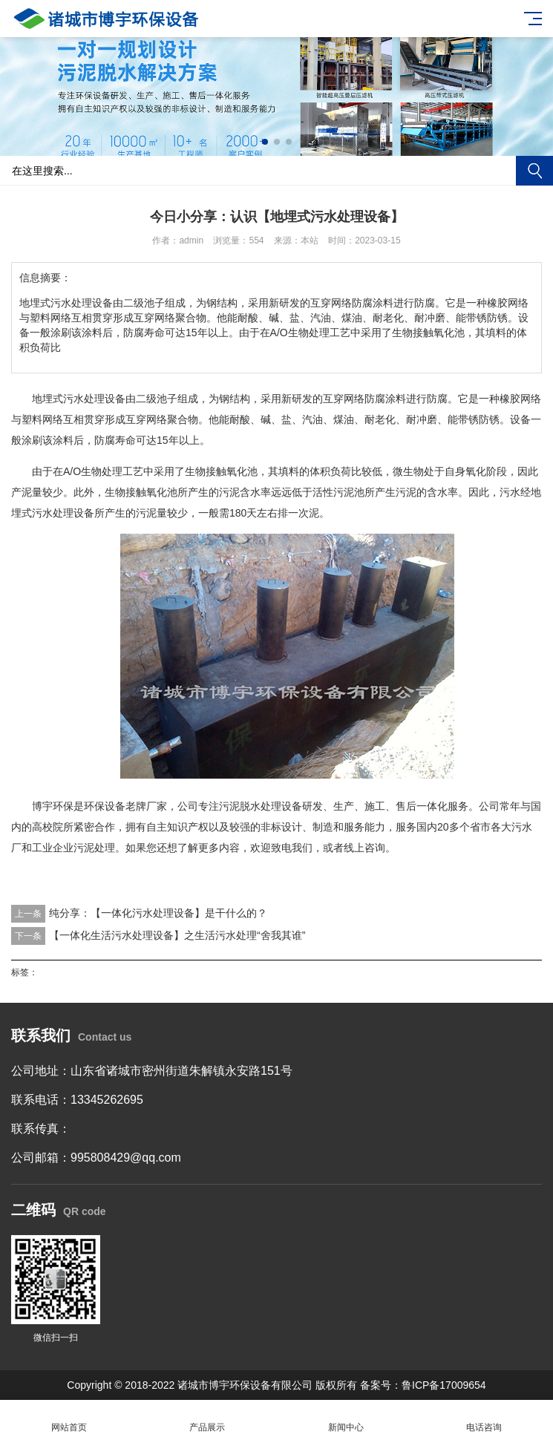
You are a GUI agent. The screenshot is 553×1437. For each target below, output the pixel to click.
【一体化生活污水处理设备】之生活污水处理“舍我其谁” (177, 935)
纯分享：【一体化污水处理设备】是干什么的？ (158, 913)
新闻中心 (346, 1419)
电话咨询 (484, 1419)
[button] (265, 142)
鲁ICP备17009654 (444, 1385)
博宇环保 (52, 806)
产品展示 (207, 1419)
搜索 (534, 171)
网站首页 (69, 1419)
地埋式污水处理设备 (78, 399)
